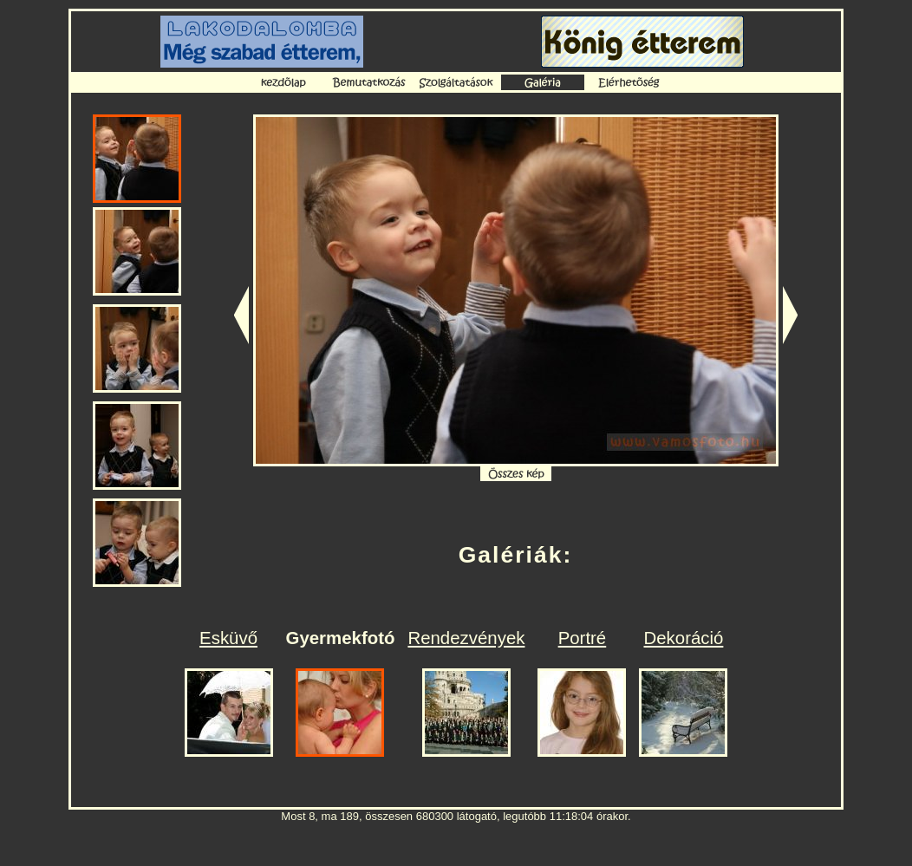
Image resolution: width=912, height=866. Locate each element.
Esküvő (228, 638)
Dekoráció (684, 638)
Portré (582, 638)
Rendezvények (465, 638)
